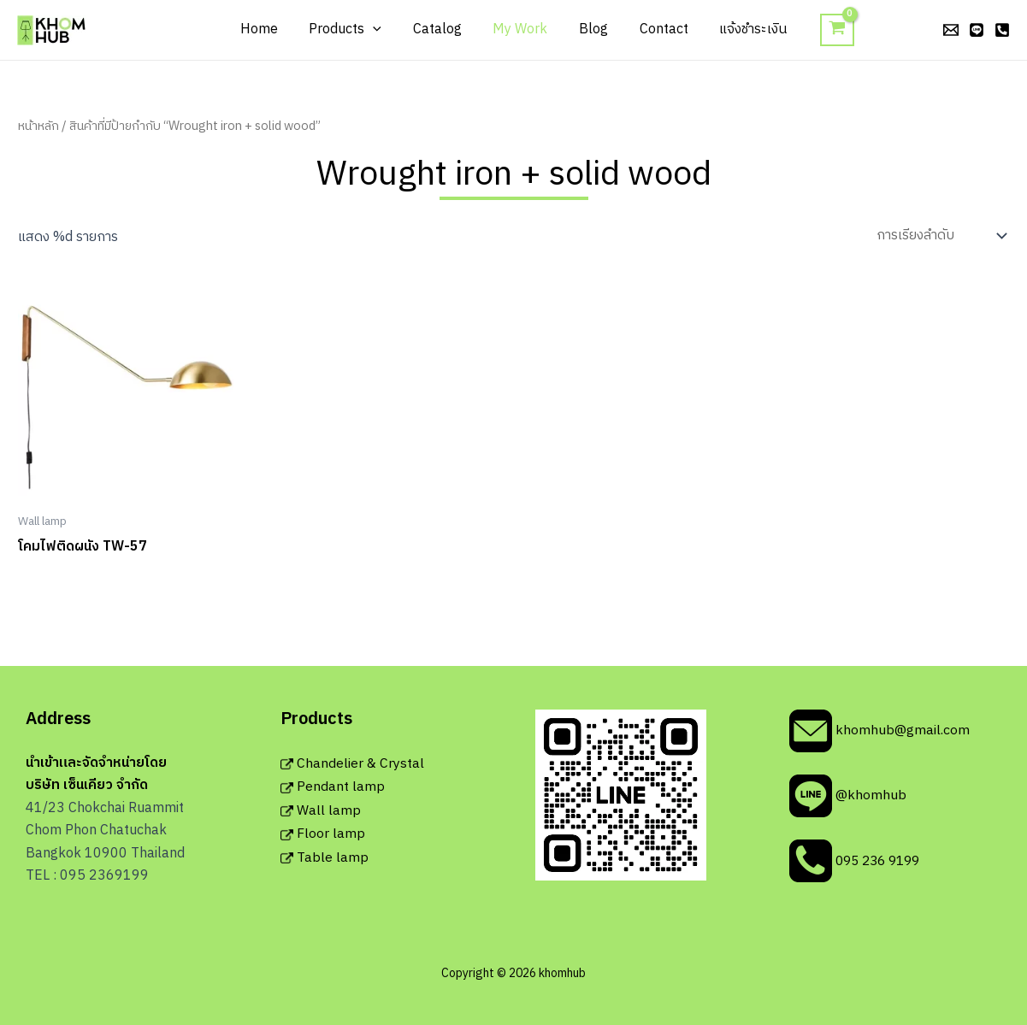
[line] (976, 30)
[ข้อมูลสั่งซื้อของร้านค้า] (940, 235)
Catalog (440, 29)
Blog (589, 29)
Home (271, 29)
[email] (951, 30)
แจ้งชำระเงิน (741, 29)
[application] (381, 30)
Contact (655, 29)
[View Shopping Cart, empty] (823, 30)
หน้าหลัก (38, 126)
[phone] (1002, 30)
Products (353, 30)
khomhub (102, 29)
